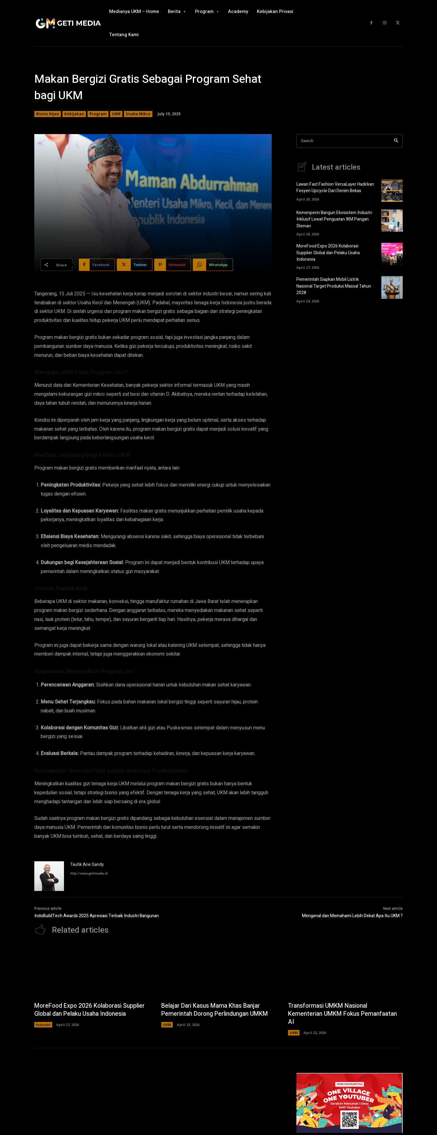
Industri (43, 1033)
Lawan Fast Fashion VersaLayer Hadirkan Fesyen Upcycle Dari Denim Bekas (335, 187)
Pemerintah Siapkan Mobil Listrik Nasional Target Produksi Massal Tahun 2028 (333, 285)
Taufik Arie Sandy (87, 864)
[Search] (396, 141)
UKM (116, 114)
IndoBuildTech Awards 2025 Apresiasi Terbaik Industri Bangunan (96, 916)
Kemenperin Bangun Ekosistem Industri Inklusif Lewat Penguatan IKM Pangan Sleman (334, 219)
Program (97, 114)
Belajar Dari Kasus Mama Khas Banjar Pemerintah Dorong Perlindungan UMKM (217, 1010)
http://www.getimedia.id (88, 873)
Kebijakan (74, 114)
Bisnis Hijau (47, 114)
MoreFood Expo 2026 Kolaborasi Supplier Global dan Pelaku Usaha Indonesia (328, 252)
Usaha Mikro (138, 114)
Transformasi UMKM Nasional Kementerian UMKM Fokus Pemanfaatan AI (344, 1014)
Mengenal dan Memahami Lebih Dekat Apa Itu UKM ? (352, 916)
